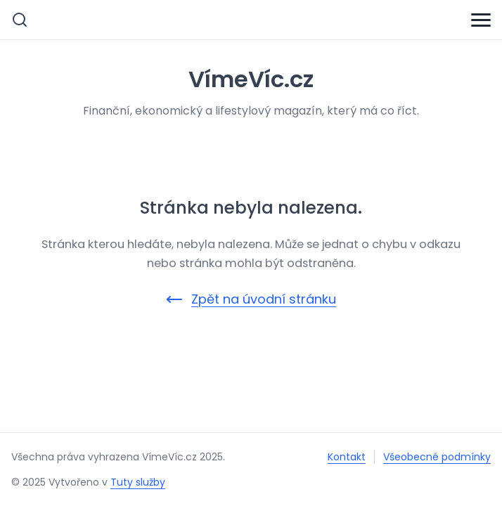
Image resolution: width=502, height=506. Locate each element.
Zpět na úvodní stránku (251, 299)
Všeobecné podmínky (437, 457)
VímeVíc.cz (251, 79)
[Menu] (481, 20)
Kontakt (347, 457)
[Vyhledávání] (19, 20)
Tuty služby (137, 482)
